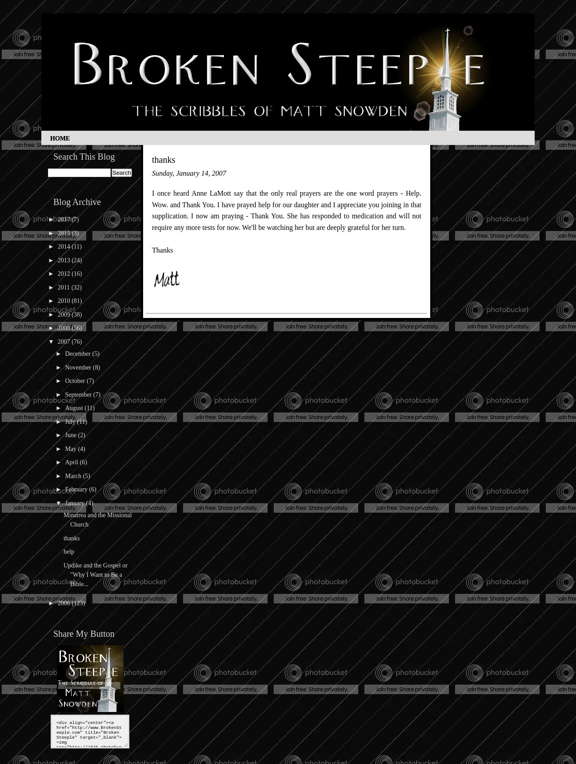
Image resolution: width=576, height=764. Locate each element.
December (78, 353)
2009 (65, 314)
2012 (65, 273)
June (71, 435)
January (75, 503)
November (79, 367)
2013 (65, 260)
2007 (65, 341)
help (69, 551)
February (77, 489)
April (72, 462)
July (71, 421)
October (76, 381)
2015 (65, 233)
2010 (65, 301)
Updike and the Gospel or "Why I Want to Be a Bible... (96, 574)
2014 (65, 246)
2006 (65, 603)
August (74, 408)
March (74, 476)
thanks (72, 538)
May (71, 449)
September (79, 394)
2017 (65, 219)
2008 (65, 328)
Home (60, 138)
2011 (65, 287)
